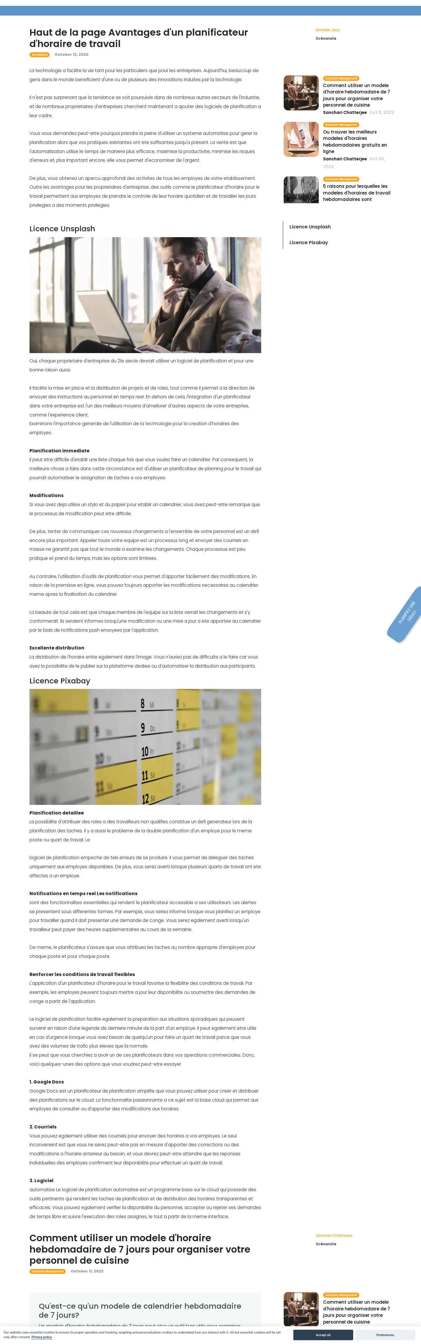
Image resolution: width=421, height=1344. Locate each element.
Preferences (385, 1335)
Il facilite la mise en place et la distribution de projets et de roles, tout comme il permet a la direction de (142, 388)
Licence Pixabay (309, 242)
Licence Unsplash (310, 226)
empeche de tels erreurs (108, 858)
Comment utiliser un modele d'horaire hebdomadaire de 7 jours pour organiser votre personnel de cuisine (356, 95)
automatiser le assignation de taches (88, 478)
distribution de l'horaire (59, 657)
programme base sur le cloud (186, 1190)
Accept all (323, 1335)
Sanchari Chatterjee (334, 1235)
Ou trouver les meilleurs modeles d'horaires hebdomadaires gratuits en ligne (355, 142)
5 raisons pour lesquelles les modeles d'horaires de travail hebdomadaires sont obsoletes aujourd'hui (357, 196)
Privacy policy (42, 1337)
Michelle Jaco (328, 29)
